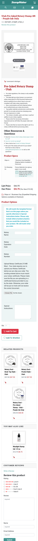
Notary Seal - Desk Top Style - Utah (10, 371)
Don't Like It (14, 489)
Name (6, 523)
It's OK (12, 487)
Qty (3, 325)
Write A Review (9, 471)
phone (29, 174)
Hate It (12, 492)
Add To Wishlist (12, 338)
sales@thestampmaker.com (13, 149)
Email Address (9, 531)
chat (25, 176)
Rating (6, 478)
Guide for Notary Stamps (23, 143)
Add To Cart (10, 331)
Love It (12, 482)
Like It (12, 484)
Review (6, 496)
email (20, 176)
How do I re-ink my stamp (12, 141)
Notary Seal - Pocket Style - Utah (26, 371)
